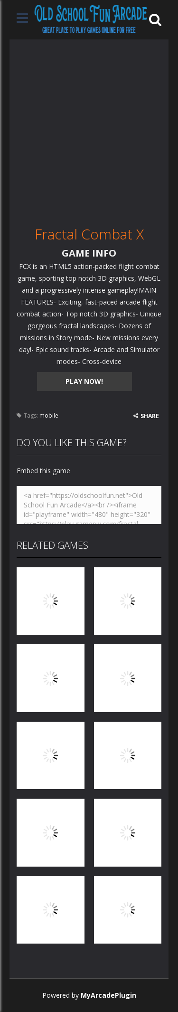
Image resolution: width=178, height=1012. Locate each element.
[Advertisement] (89, 128)
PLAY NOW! (84, 381)
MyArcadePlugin (108, 995)
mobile (48, 415)
